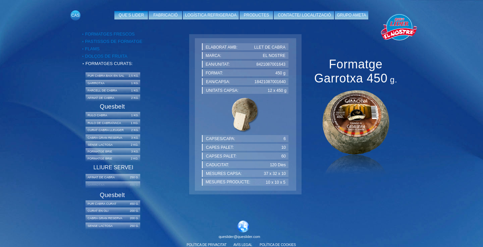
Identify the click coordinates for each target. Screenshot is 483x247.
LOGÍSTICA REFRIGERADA (210, 15)
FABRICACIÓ (165, 15)
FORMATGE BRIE (100, 158)
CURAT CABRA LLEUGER (106, 130)
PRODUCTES (256, 15)
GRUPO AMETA (351, 15)
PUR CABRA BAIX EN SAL (106, 75)
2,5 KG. (133, 75)
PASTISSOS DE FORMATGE (113, 41)
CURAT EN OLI (98, 210)
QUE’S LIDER (131, 15)
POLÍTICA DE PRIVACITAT (207, 245)
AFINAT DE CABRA (101, 98)
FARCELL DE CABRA (102, 90)
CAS (75, 15)
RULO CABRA (97, 115)
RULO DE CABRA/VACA (104, 123)
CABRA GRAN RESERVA (105, 137)
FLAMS (92, 48)
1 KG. (135, 83)
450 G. (134, 203)
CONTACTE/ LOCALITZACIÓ (304, 15)
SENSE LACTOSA (100, 144)
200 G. (134, 210)
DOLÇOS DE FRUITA (105, 56)
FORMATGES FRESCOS (110, 34)
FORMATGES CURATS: (109, 63)
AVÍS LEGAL (242, 245)
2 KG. (135, 98)
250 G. (134, 177)
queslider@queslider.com (239, 237)
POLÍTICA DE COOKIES (278, 245)
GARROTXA (96, 83)
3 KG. (135, 137)
